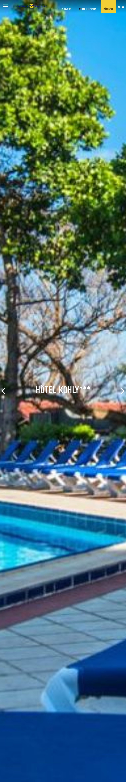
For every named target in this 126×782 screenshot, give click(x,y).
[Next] (122, 391)
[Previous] (4, 391)
